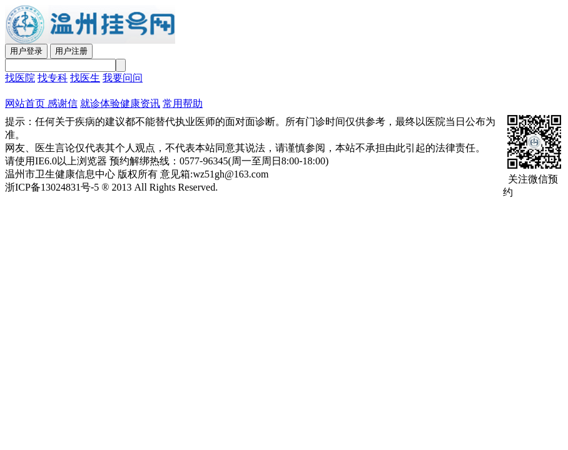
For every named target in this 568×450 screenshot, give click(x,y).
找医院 (20, 77)
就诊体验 (100, 103)
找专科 (53, 77)
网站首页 (25, 103)
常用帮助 (183, 103)
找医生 (85, 77)
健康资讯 (140, 103)
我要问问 (123, 77)
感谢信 (61, 103)
